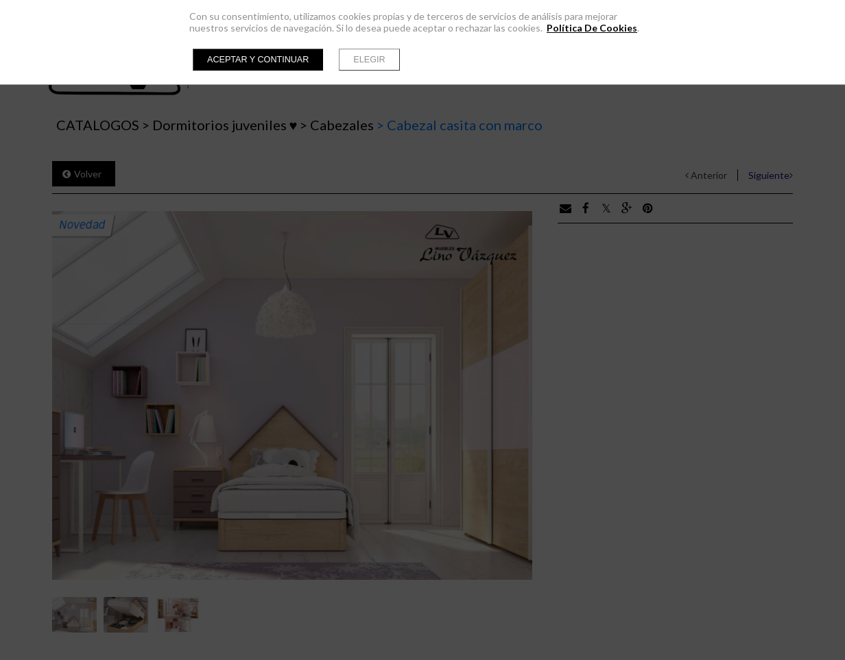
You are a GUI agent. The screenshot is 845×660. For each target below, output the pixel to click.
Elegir (369, 59)
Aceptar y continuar (258, 59)
